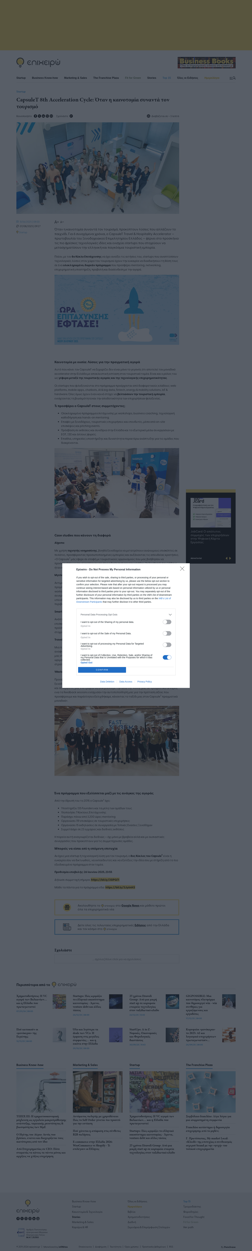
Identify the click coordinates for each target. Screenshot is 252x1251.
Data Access (125, 681)
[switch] (167, 622)
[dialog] (126, 625)
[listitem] (126, 614)
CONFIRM (102, 670)
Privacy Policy (144, 681)
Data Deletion (107, 681)
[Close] (183, 570)
